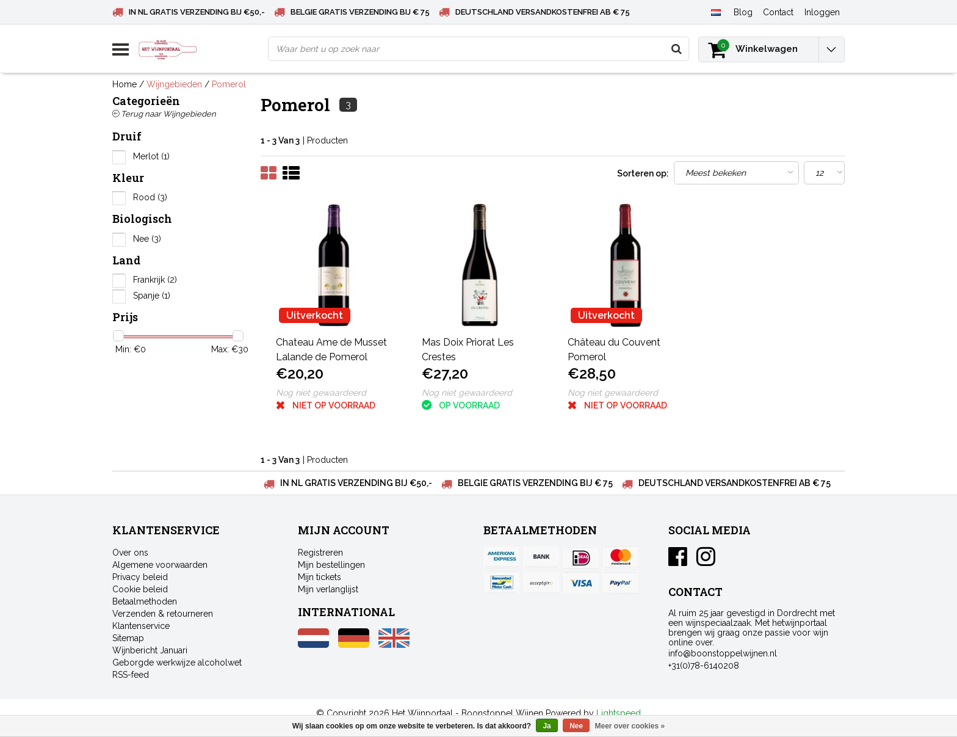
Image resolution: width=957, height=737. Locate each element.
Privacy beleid (140, 577)
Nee (147, 239)
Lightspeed (618, 713)
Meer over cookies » (630, 726)
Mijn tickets (319, 577)
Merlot (151, 156)
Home (124, 84)
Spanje (151, 295)
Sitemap (128, 638)
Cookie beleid (140, 589)
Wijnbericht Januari (149, 650)
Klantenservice (141, 626)
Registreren (320, 552)
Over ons (130, 552)
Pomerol (229, 84)
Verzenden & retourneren (162, 614)
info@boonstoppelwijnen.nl (722, 653)
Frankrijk (155, 280)
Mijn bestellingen (331, 565)
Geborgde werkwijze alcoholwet (177, 662)
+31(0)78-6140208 (703, 665)
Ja (547, 726)
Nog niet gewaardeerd (321, 393)
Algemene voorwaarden (160, 565)
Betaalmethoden (144, 601)
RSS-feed (130, 675)
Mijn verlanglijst (328, 589)
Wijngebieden (174, 84)
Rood (150, 197)
